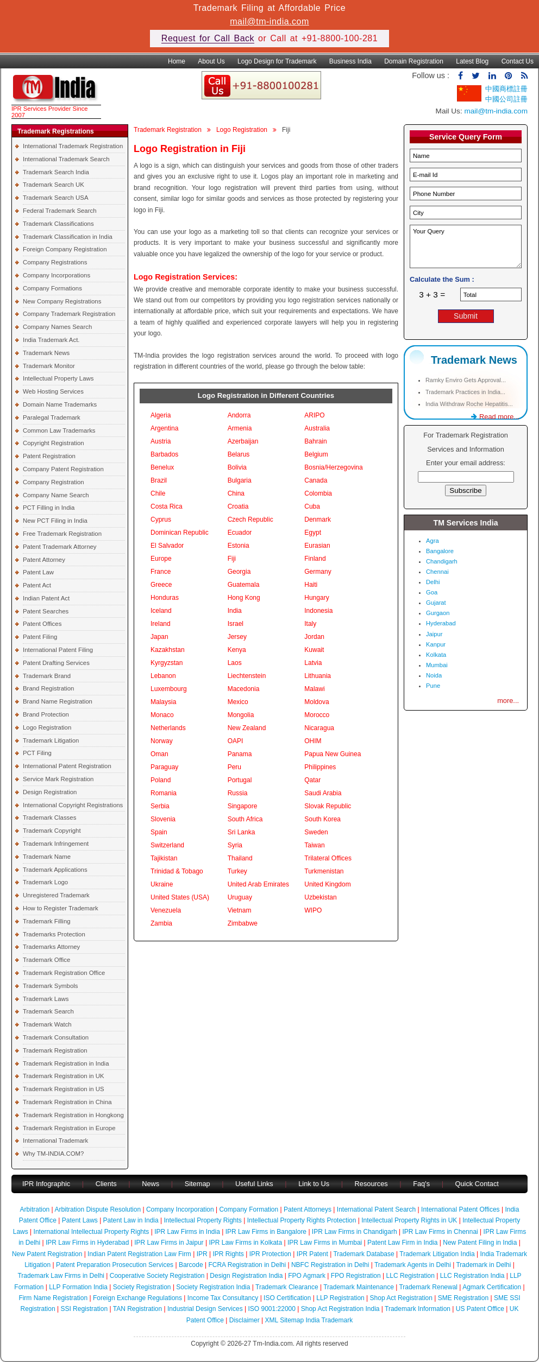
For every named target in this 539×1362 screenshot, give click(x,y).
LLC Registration (410, 1275)
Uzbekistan (320, 897)
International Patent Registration (67, 766)
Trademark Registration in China (67, 1102)
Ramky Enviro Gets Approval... (465, 380)
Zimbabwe (243, 923)
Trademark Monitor (49, 366)
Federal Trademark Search (59, 210)
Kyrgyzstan (167, 663)
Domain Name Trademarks (60, 404)
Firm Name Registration (52, 1298)
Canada (315, 480)
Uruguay (240, 897)
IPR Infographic (46, 1184)
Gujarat (436, 602)
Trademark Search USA (56, 197)
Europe (161, 558)
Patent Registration (49, 456)
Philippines (320, 767)
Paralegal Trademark (51, 417)
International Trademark (55, 1140)
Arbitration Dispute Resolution (97, 1209)
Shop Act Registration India (340, 1309)
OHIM (312, 741)
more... (508, 700)
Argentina (164, 428)
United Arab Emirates (258, 884)
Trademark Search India (56, 172)
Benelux (162, 467)
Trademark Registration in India (66, 1063)
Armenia (240, 428)
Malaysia (163, 702)
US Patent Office (480, 1309)
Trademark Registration (55, 1050)
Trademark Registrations (55, 131)
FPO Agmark (306, 1275)
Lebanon (163, 676)
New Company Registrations (62, 301)
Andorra (239, 415)
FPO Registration (356, 1275)
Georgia (239, 571)
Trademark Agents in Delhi (412, 1265)
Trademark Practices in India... (465, 392)
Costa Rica (167, 506)
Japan (159, 637)
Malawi (314, 689)
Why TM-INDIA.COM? (53, 1153)
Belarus (239, 454)
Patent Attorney (44, 559)
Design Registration (50, 792)
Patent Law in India (131, 1220)
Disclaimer (244, 1320)
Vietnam (240, 910)
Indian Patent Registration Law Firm (139, 1254)
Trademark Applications (55, 869)
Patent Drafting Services (56, 663)
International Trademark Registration (73, 146)
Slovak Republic (327, 806)
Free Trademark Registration (62, 533)
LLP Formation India (78, 1287)
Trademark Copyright (52, 830)
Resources (371, 1184)
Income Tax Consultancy (223, 1298)
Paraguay (164, 767)
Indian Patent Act (46, 598)
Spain (159, 832)
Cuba (312, 506)
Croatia (238, 506)
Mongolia (241, 715)
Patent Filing (40, 637)
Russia (238, 793)
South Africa (245, 819)
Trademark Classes (49, 817)
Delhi (433, 582)
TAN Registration (137, 1309)
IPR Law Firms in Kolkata (245, 1242)
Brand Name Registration (57, 701)
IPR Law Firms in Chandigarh (354, 1232)
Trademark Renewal (428, 1287)
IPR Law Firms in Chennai (440, 1232)
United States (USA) (180, 897)
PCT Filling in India (48, 507)
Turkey (237, 871)
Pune (433, 685)
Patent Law (38, 572)
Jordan (314, 637)
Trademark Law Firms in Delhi (60, 1275)
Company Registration (53, 482)
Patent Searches (45, 611)
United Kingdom (327, 884)
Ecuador (240, 532)
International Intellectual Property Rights (91, 1232)
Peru (234, 767)
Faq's (421, 1184)
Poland (161, 780)
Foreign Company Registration (64, 249)
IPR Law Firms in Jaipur (168, 1242)
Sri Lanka (241, 832)
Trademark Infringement (56, 843)
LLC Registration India (472, 1275)
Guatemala (244, 584)
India (235, 611)
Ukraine (162, 884)
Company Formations (52, 288)
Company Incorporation (180, 1209)
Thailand (240, 858)
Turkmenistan (323, 871)
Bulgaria (240, 480)
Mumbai (437, 665)
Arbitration (35, 1209)
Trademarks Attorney (51, 946)
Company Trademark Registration (69, 314)
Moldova (316, 702)
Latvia (313, 663)
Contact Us (518, 61)
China (236, 493)
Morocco (316, 715)
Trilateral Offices (328, 858)
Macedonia (244, 689)
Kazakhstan (168, 650)
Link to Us (313, 1184)
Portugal (240, 780)
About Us (211, 61)
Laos (235, 663)
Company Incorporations (56, 275)
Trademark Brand (47, 676)
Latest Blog (472, 61)
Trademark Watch (47, 1024)
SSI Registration (84, 1309)
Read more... (495, 417)
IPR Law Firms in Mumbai (324, 1242)
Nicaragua (319, 728)
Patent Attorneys (307, 1209)
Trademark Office (46, 959)
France (161, 571)
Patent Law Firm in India (402, 1242)
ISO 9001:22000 (272, 1309)
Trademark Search (48, 1011)
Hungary (316, 597)
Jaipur (434, 634)
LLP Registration (340, 1298)
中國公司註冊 (506, 99)
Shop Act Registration (401, 1298)
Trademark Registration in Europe (69, 1128)
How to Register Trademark (60, 908)
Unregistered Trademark (56, 895)
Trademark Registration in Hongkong (73, 1115)
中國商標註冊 (506, 89)
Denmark (317, 519)
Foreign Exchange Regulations (137, 1298)
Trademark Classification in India (67, 236)
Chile (158, 493)
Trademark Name (47, 856)
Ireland (161, 624)
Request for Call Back (207, 38)
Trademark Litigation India (436, 1254)
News (151, 1184)
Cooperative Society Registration (157, 1275)
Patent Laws (80, 1220)
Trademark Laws (45, 999)
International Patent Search (376, 1209)
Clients (106, 1184)
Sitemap (197, 1184)
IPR (202, 1254)
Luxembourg (169, 689)
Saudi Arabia (322, 793)
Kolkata (436, 654)
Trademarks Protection (54, 934)
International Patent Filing (58, 650)
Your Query (466, 246)
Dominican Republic (180, 532)
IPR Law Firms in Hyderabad (87, 1242)
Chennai (437, 571)
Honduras (165, 597)
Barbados (164, 454)
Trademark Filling (47, 921)
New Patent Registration (47, 1254)
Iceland (161, 611)
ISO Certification (287, 1298)
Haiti (310, 584)
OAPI (235, 741)
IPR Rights (227, 1254)
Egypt (312, 532)
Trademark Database (363, 1254)
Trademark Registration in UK (63, 1076)
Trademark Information (417, 1309)
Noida (434, 675)
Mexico (238, 702)
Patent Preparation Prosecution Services (114, 1265)
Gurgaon (438, 613)
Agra (432, 540)
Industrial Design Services (205, 1309)
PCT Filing (37, 753)
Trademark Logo (45, 882)
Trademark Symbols (50, 986)
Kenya (237, 650)
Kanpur (436, 644)
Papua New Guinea (332, 754)
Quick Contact (477, 1184)
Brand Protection (46, 714)
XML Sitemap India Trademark (309, 1320)
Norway (162, 741)
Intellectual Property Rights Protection (301, 1220)
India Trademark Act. (51, 340)
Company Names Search (57, 327)
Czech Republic (250, 519)
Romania (164, 793)
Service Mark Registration (58, 779)
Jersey (237, 637)
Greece (161, 584)
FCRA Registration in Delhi (247, 1265)
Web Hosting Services (53, 391)
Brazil (159, 480)
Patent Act (37, 585)
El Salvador (167, 545)
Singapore (243, 806)
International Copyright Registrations (73, 805)
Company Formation (248, 1209)
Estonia (238, 545)
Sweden (316, 832)
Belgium (316, 454)
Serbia (160, 806)
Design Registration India (246, 1275)
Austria (161, 441)
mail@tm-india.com (269, 21)
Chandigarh (441, 561)
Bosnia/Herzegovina (333, 467)
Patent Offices (42, 623)
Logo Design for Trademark (276, 61)
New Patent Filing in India (480, 1242)
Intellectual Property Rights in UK (409, 1220)
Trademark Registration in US (63, 1089)
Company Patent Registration (63, 469)
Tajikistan (164, 858)
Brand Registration (48, 688)
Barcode (191, 1265)
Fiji (232, 558)
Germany (317, 571)
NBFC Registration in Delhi (330, 1265)
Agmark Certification (491, 1287)
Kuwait (314, 650)
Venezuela (166, 910)
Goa (431, 592)
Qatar (312, 780)
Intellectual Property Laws (58, 378)
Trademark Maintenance (358, 1287)
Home (176, 61)
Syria (235, 845)
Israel (235, 624)
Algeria (161, 415)
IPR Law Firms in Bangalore (265, 1232)
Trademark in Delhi (483, 1265)
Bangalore (440, 551)
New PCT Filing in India (55, 520)
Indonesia (318, 611)
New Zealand (247, 728)
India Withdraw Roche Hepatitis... (469, 404)
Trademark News (46, 353)
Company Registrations (55, 262)
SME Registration (463, 1298)
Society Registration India (213, 1287)
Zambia (161, 923)
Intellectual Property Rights (202, 1220)
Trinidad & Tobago (177, 871)
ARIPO (314, 415)
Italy (310, 624)
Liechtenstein (247, 676)
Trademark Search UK (53, 184)
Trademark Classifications (58, 223)
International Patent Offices (460, 1209)
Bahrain (315, 441)
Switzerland (167, 845)
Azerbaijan (243, 441)
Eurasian (317, 545)
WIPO (313, 910)
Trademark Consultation (56, 1037)
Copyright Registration (53, 443)
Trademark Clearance (286, 1287)
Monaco (162, 715)
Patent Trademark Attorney (60, 546)
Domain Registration (413, 61)
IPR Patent (312, 1254)
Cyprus (161, 519)
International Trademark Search (66, 159)
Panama (240, 754)
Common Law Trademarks (59, 430)
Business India (350, 61)
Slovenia (163, 819)
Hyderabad (441, 623)
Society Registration (142, 1287)
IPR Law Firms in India (187, 1232)
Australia (317, 428)
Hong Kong (244, 597)
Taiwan (314, 845)
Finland (314, 558)
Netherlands (168, 728)
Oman (159, 754)
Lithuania (317, 676)
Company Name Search (56, 495)
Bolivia (237, 467)
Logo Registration (47, 727)
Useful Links (255, 1184)
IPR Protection (270, 1254)
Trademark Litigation (51, 740)
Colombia (318, 493)
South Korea (322, 819)
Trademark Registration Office (64, 973)
